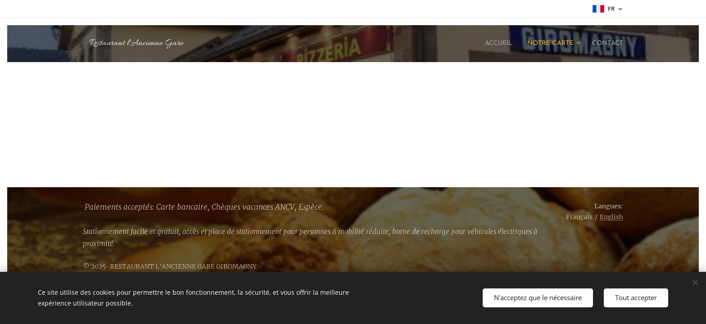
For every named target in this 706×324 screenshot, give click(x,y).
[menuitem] (487, 43)
